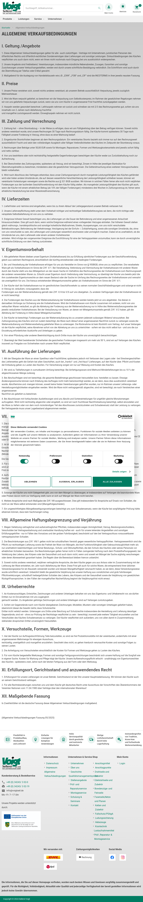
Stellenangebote (79, 780)
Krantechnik (101, 826)
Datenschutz (52, 763)
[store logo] (12, 9)
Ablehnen (30, 481)
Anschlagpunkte (103, 767)
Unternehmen (77, 763)
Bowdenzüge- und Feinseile (103, 790)
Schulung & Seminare (76, 799)
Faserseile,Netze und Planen (102, 799)
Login (122, 763)
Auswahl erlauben (71, 481)
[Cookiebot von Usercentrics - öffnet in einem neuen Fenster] (120, 417)
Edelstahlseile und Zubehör (103, 782)
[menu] (71, 21)
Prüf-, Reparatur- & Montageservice (103, 836)
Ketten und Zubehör (100, 807)
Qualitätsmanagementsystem (83, 776)
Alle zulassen (112, 481)
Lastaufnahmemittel (104, 830)
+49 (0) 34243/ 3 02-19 (17, 786)
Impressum (51, 767)
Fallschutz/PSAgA (104, 813)
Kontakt (74, 805)
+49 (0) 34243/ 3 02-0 (17, 782)
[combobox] (63, 9)
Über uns (75, 767)
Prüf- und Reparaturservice (78, 786)
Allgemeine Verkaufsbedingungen (55, 773)
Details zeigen (119, 471)
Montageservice (78, 792)
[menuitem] (8, 21)
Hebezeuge (100, 822)
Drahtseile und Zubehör (102, 773)
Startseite (6, 30)
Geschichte (76, 771)
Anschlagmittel (102, 763)
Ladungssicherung (104, 818)
